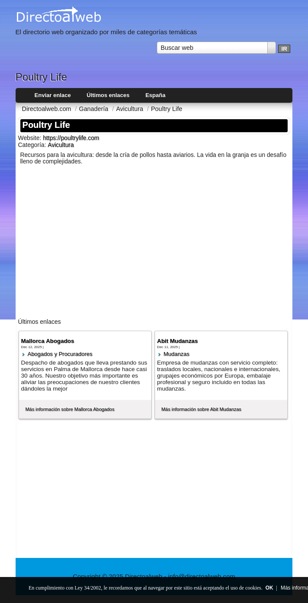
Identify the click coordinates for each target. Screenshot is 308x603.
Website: (30, 137)
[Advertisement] (154, 245)
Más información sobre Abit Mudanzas (201, 409)
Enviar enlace (53, 95)
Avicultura (61, 145)
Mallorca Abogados (48, 341)
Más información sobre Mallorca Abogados (70, 409)
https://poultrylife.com (71, 138)
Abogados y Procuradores (60, 354)
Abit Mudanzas (177, 341)
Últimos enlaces (108, 95)
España (155, 95)
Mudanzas (177, 354)
